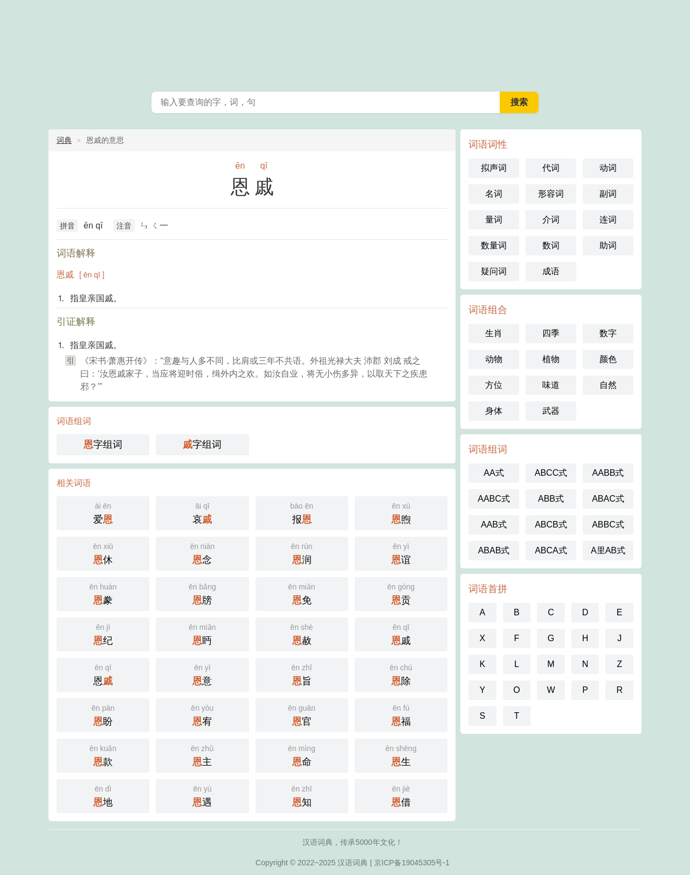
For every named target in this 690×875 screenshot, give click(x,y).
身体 (493, 410)
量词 (493, 219)
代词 (551, 167)
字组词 (103, 444)
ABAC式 (608, 498)
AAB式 (494, 524)
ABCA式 (551, 550)
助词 (608, 245)
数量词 (494, 245)
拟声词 (494, 167)
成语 (551, 271)
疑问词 (494, 271)
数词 (551, 245)
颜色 (608, 359)
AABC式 (494, 498)
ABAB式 (494, 550)
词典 (64, 140)
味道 (551, 385)
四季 (551, 333)
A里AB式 (608, 550)
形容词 (551, 193)
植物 (551, 359)
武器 (551, 410)
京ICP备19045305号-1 (412, 862)
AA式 (493, 472)
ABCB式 (551, 524)
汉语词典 (352, 862)
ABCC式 (551, 472)
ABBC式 (608, 524)
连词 (608, 219)
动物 (493, 359)
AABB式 (608, 472)
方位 (493, 385)
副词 (608, 193)
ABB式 (551, 498)
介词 (551, 219)
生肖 (493, 333)
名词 (493, 193)
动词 (608, 167)
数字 (608, 333)
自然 (608, 385)
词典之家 (345, 43)
